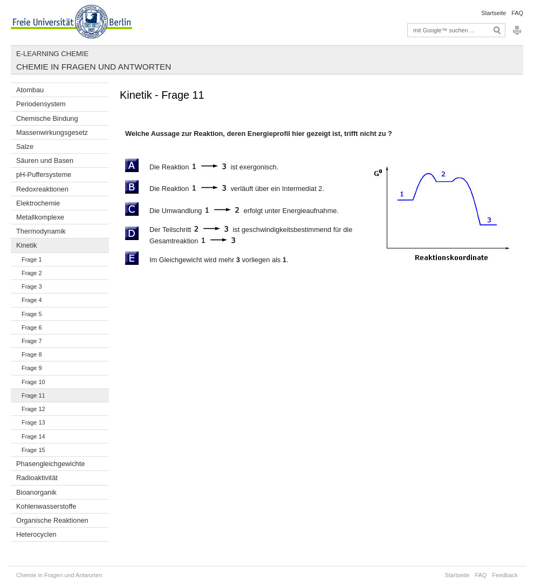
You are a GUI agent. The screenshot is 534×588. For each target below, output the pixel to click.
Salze (24, 146)
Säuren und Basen (44, 160)
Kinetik (26, 245)
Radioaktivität (37, 478)
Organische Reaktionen (52, 520)
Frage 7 (32, 341)
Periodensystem (41, 104)
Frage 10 (33, 382)
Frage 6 (32, 327)
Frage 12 (33, 409)
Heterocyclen (36, 534)
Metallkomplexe (40, 217)
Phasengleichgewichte (50, 464)
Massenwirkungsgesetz (52, 132)
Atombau (30, 90)
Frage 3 (32, 286)
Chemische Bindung (47, 118)
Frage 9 (32, 368)
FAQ (517, 13)
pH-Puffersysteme (43, 174)
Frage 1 (32, 259)
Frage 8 (32, 354)
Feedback (505, 575)
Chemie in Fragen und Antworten (93, 66)
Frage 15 (33, 450)
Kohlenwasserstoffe (46, 506)
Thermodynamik (41, 231)
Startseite (493, 13)
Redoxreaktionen (42, 189)
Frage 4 (32, 300)
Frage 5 (32, 314)
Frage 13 (33, 422)
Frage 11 (33, 395)
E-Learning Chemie (52, 54)
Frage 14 (33, 436)
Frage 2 (32, 273)
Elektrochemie (38, 203)
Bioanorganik (36, 492)
